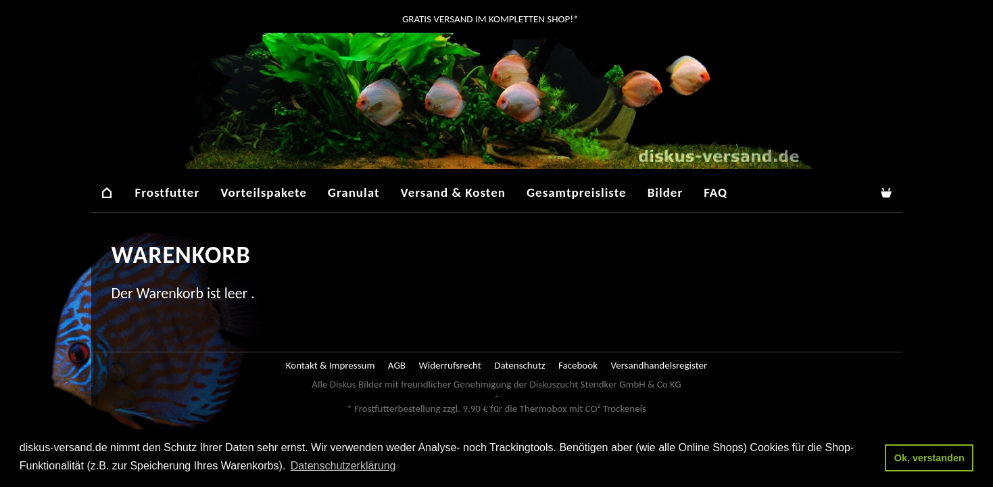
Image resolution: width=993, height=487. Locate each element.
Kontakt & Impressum (330, 365)
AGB (397, 365)
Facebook (578, 365)
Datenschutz (519, 365)
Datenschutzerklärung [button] (343, 465)
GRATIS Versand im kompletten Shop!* (489, 19)
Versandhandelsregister (658, 365)
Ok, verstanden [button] (929, 458)
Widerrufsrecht (449, 365)
